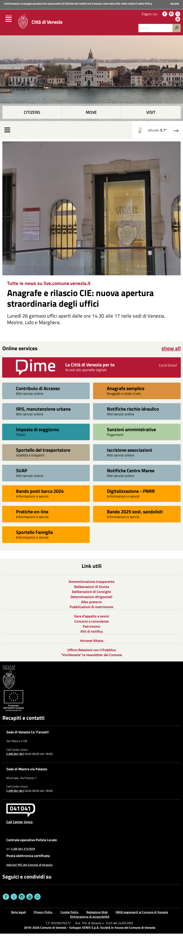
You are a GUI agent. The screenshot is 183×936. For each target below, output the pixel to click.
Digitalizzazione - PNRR (131, 493)
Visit (150, 115)
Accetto (174, 4)
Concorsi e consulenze (91, 623)
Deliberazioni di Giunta (91, 589)
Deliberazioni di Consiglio (91, 594)
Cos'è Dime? (168, 367)
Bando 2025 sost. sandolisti (135, 513)
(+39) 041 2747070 (23, 851)
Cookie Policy (144, 3)
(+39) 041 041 (15, 756)
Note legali (18, 914)
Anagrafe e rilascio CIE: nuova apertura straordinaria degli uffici (80, 300)
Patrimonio (91, 628)
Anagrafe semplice (125, 390)
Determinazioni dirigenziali (91, 599)
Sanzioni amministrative (131, 431)
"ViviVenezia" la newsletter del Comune (91, 657)
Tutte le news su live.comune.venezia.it (49, 285)
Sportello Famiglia (34, 534)
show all (171, 351)
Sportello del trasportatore (43, 452)
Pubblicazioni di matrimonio (91, 609)
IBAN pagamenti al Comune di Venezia (142, 914)
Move (91, 115)
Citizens (32, 115)
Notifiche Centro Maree (130, 472)
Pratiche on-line (32, 513)
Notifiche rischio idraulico (133, 411)
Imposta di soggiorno (37, 431)
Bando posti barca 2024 (40, 493)
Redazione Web (97, 914)
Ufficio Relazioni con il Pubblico (91, 652)
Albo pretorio (91, 604)
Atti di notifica (91, 633)
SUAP (21, 472)
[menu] (9, 21)
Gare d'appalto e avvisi (91, 618)
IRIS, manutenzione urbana (43, 411)
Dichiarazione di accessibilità (89, 918)
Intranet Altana (91, 643)
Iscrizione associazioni (129, 452)
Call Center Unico (19, 824)
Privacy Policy (43, 914)
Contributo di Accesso (38, 390)
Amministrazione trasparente (91, 584)
